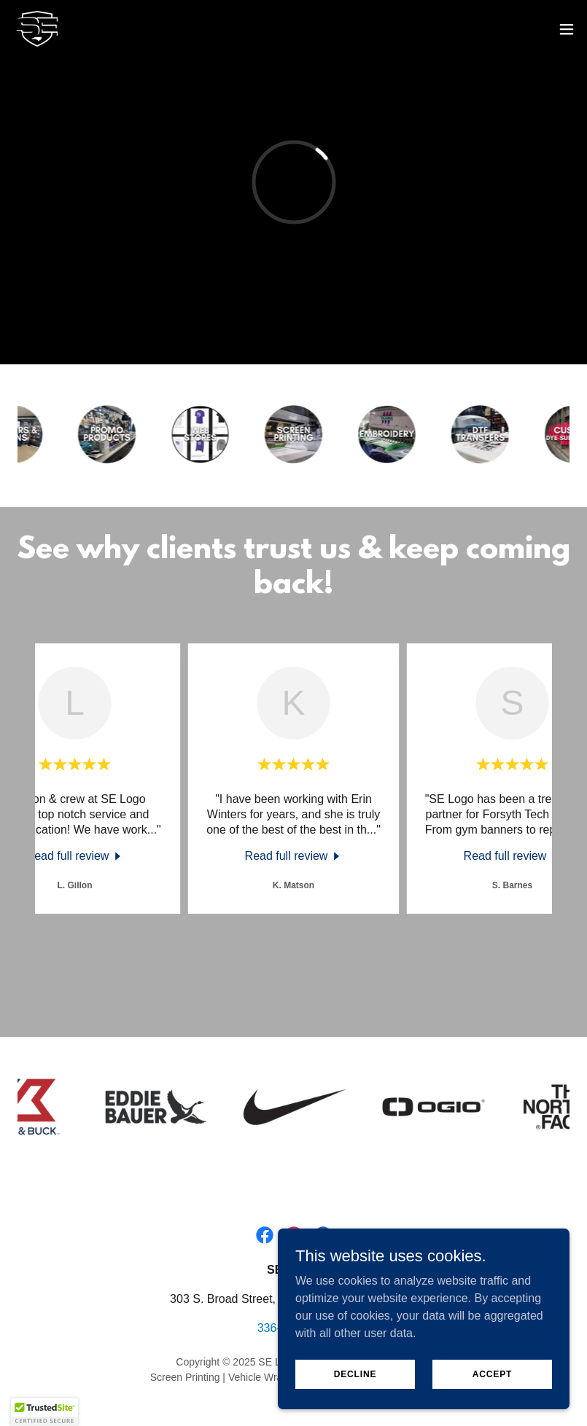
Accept (492, 1373)
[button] (566, 29)
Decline (355, 1373)
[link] (37, 29)
